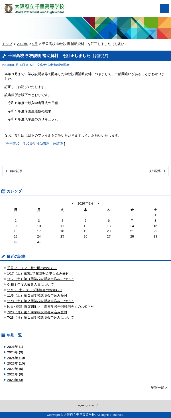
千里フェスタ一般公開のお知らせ (32, 268)
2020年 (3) (15, 380)
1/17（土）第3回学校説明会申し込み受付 (38, 273)
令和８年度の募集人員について (30, 284)
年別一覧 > (159, 387)
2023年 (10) (16, 363)
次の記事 (155, 171)
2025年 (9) (15, 352)
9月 (34, 44)
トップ (7, 44)
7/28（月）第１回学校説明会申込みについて (40, 317)
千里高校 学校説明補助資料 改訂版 (34, 143)
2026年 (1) (15, 346)
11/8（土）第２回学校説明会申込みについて (40, 301)
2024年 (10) (16, 358)
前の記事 (16, 171)
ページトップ (88, 406)
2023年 (22, 44)
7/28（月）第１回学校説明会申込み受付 (37, 312)
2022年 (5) (15, 369)
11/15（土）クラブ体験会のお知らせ (34, 290)
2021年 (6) (15, 374)
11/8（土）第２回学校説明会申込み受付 (37, 295)
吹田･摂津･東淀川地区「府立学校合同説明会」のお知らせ (50, 306)
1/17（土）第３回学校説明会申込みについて (40, 279)
